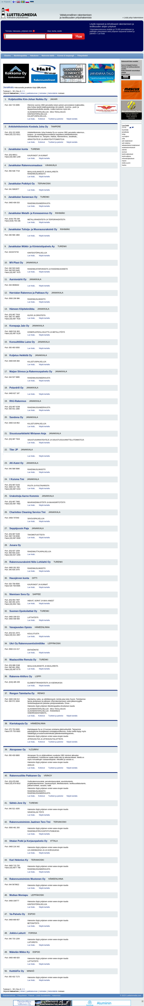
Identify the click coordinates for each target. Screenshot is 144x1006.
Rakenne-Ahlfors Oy (20, 676)
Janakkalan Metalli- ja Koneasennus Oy (30, 213)
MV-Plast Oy (16, 262)
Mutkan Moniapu (18, 895)
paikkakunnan (32, 93)
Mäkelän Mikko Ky (19, 952)
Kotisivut (41, 119)
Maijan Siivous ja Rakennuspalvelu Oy (30, 371)
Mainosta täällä (48, 56)
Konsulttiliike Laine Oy (22, 342)
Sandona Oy (16, 417)
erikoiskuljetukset (128, 158)
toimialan (42, 93)
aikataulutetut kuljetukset (131, 145)
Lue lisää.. (31, 119)
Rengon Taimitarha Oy (22, 693)
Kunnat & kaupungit (65, 56)
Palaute (31, 996)
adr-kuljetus (126, 143)
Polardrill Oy (16, 387)
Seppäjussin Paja (19, 528)
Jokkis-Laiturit (17, 933)
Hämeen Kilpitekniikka (21, 309)
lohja (123, 134)
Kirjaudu (7, 2)
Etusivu (7, 56)
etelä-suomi (126, 163)
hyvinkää (125, 130)
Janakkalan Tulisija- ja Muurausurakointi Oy (32, 229)
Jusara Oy (15, 545)
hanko (124, 165)
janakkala (125, 132)
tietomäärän (52, 93)
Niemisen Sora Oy (19, 594)
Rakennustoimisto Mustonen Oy (27, 879)
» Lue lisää (100, 34)
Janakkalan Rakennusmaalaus (25, 165)
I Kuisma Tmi (16, 479)
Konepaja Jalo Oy (19, 325)
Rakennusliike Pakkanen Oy (25, 775)
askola (124, 150)
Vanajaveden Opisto (20, 627)
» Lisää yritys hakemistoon (133, 18)
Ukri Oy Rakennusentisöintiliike (27, 643)
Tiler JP (13, 449)
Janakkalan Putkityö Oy (21, 183)
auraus (124, 152)
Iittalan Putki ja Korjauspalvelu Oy (28, 841)
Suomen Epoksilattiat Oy (23, 611)
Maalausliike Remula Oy (22, 659)
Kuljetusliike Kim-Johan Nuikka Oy (28, 99)
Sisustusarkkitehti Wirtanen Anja (27, 433)
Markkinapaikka (20, 56)
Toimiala (8, 31)
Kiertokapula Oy (19, 723)
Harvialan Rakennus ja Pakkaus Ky (28, 293)
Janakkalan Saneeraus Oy (22, 197)
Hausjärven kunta (19, 578)
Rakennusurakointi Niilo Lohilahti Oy (30, 562)
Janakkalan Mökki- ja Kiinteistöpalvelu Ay (31, 246)
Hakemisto (56, 996)
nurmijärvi (125, 136)
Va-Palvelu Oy (17, 914)
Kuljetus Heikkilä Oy (20, 355)
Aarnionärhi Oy (17, 279)
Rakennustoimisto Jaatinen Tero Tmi (29, 822)
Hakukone (34, 56)
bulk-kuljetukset (127, 154)
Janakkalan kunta (18, 149)
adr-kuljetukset (127, 141)
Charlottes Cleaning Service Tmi (27, 512)
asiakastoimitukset (128, 147)
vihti (123, 139)
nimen (22, 93)
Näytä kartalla (72, 119)
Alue (49, 31)
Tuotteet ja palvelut (55, 119)
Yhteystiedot (82, 56)
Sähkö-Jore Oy (17, 803)
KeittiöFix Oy (16, 971)
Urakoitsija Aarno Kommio (24, 496)
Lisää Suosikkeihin (43, 996)
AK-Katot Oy (16, 463)
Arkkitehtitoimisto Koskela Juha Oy (28, 126)
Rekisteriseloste (9, 996)
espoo (124, 161)
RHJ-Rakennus (17, 401)
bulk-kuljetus (126, 156)
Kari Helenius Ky (18, 860)
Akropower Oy (18, 749)
